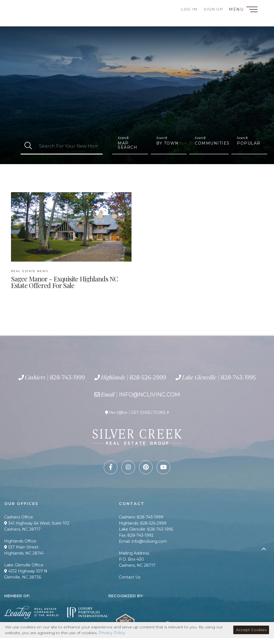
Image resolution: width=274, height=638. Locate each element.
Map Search (127, 145)
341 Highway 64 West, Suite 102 (36, 523)
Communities (212, 143)
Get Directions (148, 412)
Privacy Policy (111, 632)
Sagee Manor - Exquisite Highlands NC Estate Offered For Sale (64, 279)
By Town (167, 143)
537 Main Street (21, 547)
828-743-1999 (33, 8)
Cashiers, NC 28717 (22, 529)
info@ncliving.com (149, 394)
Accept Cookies (251, 629)
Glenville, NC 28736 (22, 577)
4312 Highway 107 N (25, 571)
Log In (189, 9)
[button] (28, 146)
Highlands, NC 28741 (24, 553)
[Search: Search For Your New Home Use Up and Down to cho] (69, 146)
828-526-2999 (36, 14)
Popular (249, 143)
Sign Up (213, 9)
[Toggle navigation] (252, 10)
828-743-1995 (41, 20)
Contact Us (129, 577)
